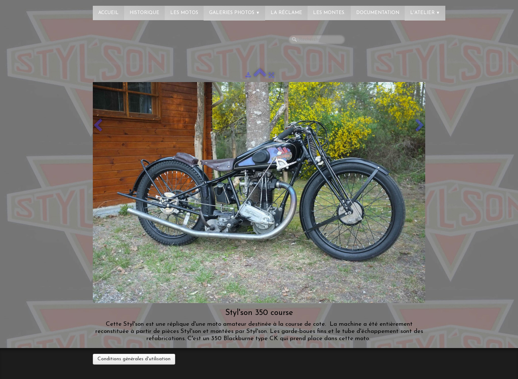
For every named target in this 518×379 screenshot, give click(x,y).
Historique (144, 12)
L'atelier (425, 12)
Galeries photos (234, 12)
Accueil (108, 12)
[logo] (34, 9)
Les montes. (329, 12)
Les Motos (184, 12)
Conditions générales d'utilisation (134, 359)
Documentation (377, 12)
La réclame (286, 12)
